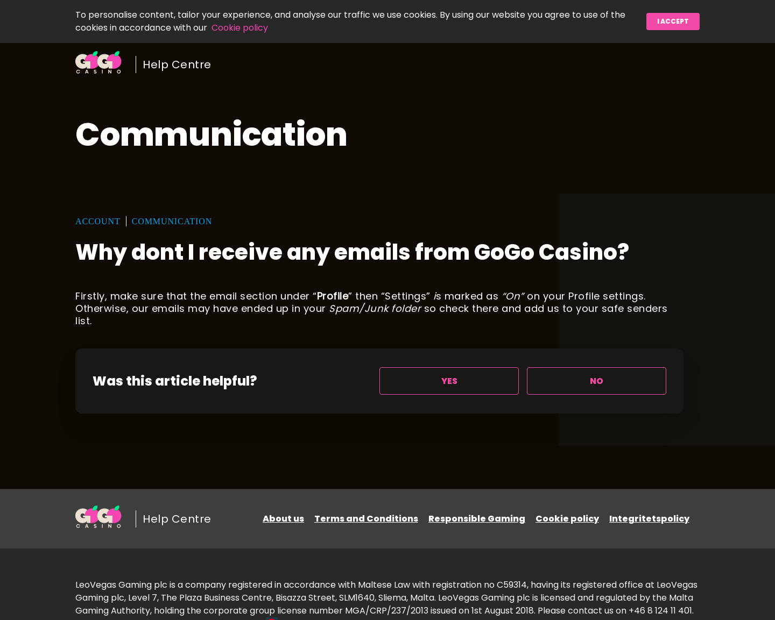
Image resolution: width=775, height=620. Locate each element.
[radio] (449, 381)
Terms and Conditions (366, 518)
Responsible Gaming (476, 518)
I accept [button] (673, 21)
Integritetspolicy (649, 518)
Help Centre (177, 64)
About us (283, 518)
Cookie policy (240, 28)
